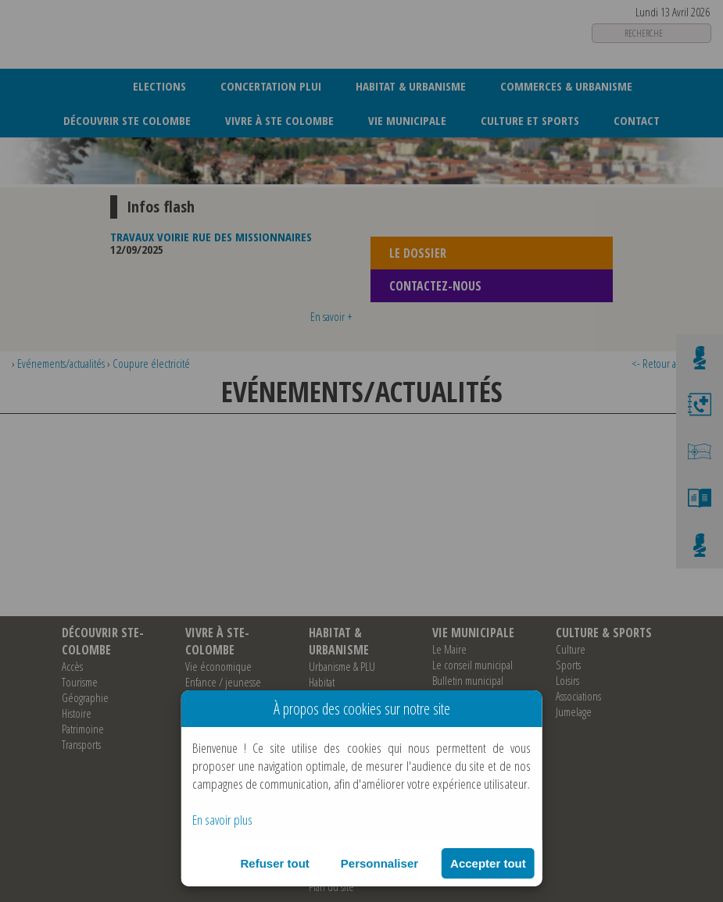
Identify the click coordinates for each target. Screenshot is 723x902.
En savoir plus (222, 820)
